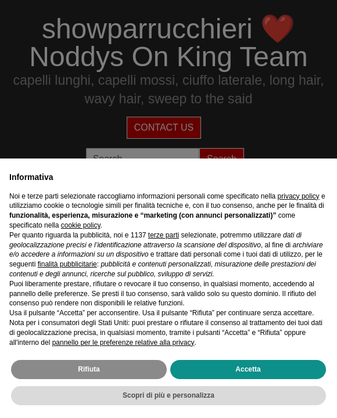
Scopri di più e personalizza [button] (168, 395)
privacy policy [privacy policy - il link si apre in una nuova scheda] (299, 196)
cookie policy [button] (81, 225)
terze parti (163, 235)
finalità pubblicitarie (67, 264)
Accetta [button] (247, 369)
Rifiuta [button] (88, 369)
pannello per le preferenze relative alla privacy (123, 342)
